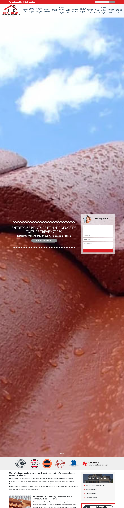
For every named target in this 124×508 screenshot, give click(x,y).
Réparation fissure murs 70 (111, 10)
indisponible (15, 2)
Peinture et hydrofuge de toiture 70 (83, 10)
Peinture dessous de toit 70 (97, 10)
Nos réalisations (44, 241)
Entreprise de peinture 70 (119, 10)
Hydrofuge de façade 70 (54, 10)
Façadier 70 (25, 10)
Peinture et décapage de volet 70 (103, 10)
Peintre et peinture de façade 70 (31, 10)
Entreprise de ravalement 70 (39, 10)
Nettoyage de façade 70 (90, 10)
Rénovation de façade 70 (47, 10)
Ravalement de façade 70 (75, 10)
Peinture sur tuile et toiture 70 (61, 10)
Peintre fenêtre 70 (68, 10)
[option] (62, 254)
